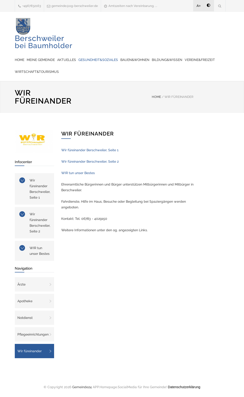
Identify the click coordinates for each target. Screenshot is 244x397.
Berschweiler (43, 42)
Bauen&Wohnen (134, 60)
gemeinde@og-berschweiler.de (74, 6)
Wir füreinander (29, 351)
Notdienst (25, 318)
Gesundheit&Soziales (98, 60)
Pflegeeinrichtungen (33, 334)
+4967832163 (31, 6)
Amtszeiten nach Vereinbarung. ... (132, 6)
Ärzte (21, 284)
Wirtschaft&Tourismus (37, 72)
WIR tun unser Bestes (40, 251)
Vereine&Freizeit (200, 60)
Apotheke (24, 301)
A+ (199, 6)
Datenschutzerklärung (184, 387)
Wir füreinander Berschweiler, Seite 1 (40, 188)
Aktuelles (66, 60)
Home (19, 60)
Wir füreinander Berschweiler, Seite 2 (40, 222)
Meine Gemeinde (41, 60)
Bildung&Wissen (167, 60)
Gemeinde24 (82, 387)
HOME (156, 97)
